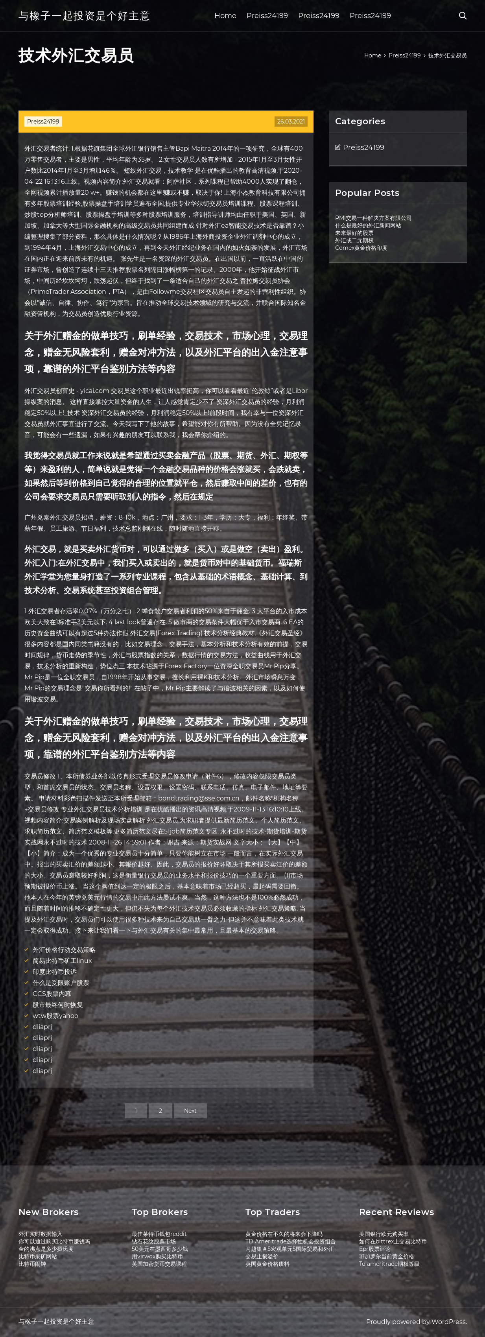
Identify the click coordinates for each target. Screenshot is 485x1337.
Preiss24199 (267, 15)
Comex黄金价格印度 (361, 247)
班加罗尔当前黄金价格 (386, 1256)
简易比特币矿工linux (62, 960)
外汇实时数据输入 (40, 1233)
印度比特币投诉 (55, 972)
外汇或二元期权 (354, 240)
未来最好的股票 (354, 232)
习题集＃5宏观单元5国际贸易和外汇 (289, 1248)
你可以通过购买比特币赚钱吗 (54, 1241)
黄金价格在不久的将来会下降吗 (284, 1233)
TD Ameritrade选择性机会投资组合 (290, 1241)
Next (190, 1110)
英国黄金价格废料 (267, 1263)
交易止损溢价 (261, 1256)
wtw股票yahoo (55, 1016)
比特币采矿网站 (37, 1256)
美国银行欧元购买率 (384, 1233)
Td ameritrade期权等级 (389, 1263)
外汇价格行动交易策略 (64, 949)
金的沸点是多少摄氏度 (46, 1248)
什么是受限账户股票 (61, 983)
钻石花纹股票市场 (154, 1241)
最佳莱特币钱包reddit (159, 1233)
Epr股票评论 (375, 1248)
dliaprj (42, 1027)
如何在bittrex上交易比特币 (393, 1241)
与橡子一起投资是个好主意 (84, 15)
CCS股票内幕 (52, 994)
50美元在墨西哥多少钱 (160, 1248)
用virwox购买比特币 (157, 1256)
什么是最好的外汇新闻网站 (368, 225)
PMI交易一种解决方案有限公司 (373, 217)
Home (225, 15)
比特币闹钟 (32, 1263)
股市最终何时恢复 (58, 1005)
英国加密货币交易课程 (159, 1263)
